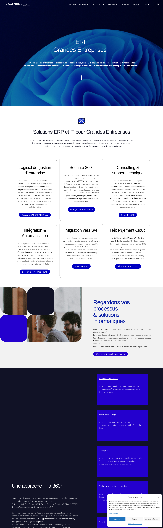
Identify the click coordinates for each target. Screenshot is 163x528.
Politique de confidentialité (135, 524)
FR (147, 4)
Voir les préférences (151, 519)
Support (125, 4)
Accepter (117, 519)
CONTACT (136, 4)
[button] (159, 497)
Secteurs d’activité (79, 4)
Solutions (98, 4)
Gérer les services (113, 513)
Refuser (134, 519)
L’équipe (113, 4)
